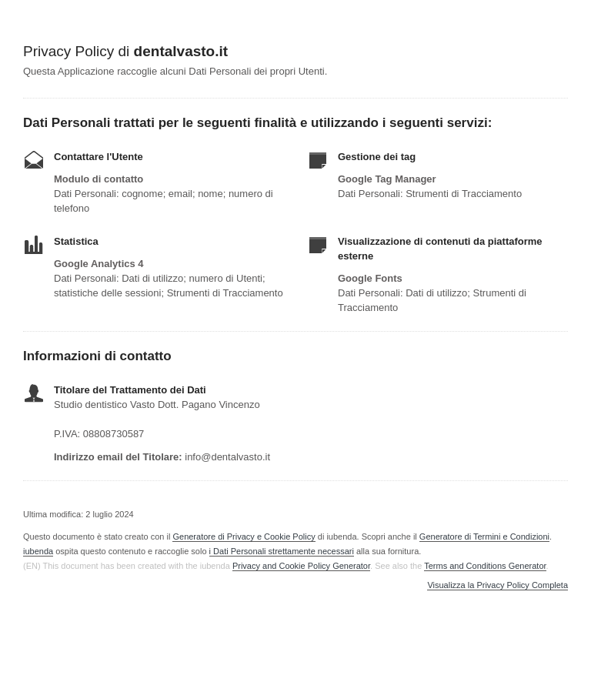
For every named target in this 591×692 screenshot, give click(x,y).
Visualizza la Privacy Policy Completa (497, 585)
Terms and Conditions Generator (485, 565)
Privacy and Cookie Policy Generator (301, 565)
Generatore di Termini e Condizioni (484, 536)
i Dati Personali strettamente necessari (281, 551)
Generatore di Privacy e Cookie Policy (243, 536)
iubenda (38, 551)
